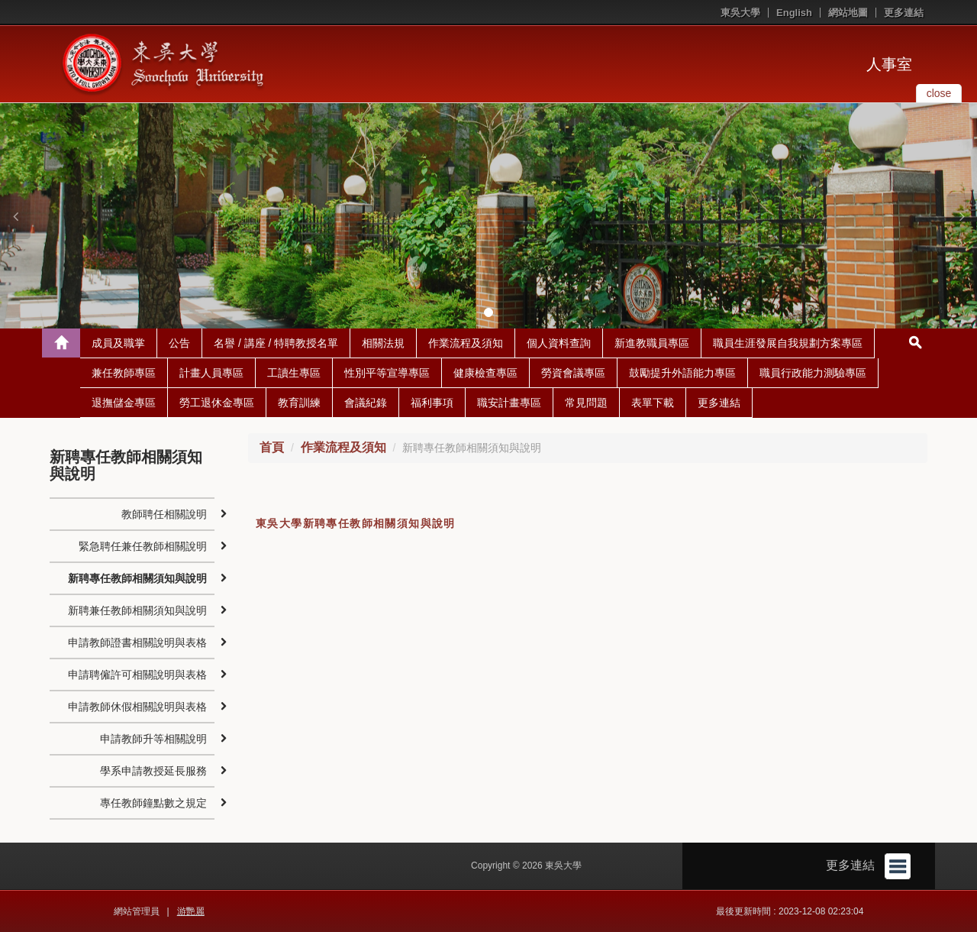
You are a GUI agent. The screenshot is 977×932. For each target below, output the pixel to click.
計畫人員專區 (211, 373)
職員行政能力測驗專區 (812, 373)
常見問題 (586, 402)
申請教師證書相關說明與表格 (137, 642)
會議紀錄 (365, 402)
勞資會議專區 (573, 373)
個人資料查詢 (559, 343)
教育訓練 (299, 402)
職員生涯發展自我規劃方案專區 (788, 343)
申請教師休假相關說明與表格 (137, 707)
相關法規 (383, 343)
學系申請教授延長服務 (153, 771)
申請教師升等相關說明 (153, 739)
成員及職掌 (118, 343)
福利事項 (432, 402)
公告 (179, 343)
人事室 (889, 64)
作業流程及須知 (465, 343)
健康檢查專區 (485, 373)
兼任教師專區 (124, 373)
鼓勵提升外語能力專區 (682, 373)
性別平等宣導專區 (387, 373)
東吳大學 (740, 13)
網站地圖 (848, 13)
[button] (15, 216)
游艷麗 (191, 911)
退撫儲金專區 (124, 402)
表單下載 (652, 402)
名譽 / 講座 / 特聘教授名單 (276, 343)
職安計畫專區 (509, 402)
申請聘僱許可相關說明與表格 (137, 674)
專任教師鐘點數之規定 (153, 803)
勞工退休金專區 (216, 402)
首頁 (272, 447)
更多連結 (904, 13)
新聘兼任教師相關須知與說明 (137, 610)
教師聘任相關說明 (164, 514)
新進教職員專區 (651, 343)
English (794, 13)
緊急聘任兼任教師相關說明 (143, 546)
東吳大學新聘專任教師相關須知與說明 (356, 523)
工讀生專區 (294, 373)
